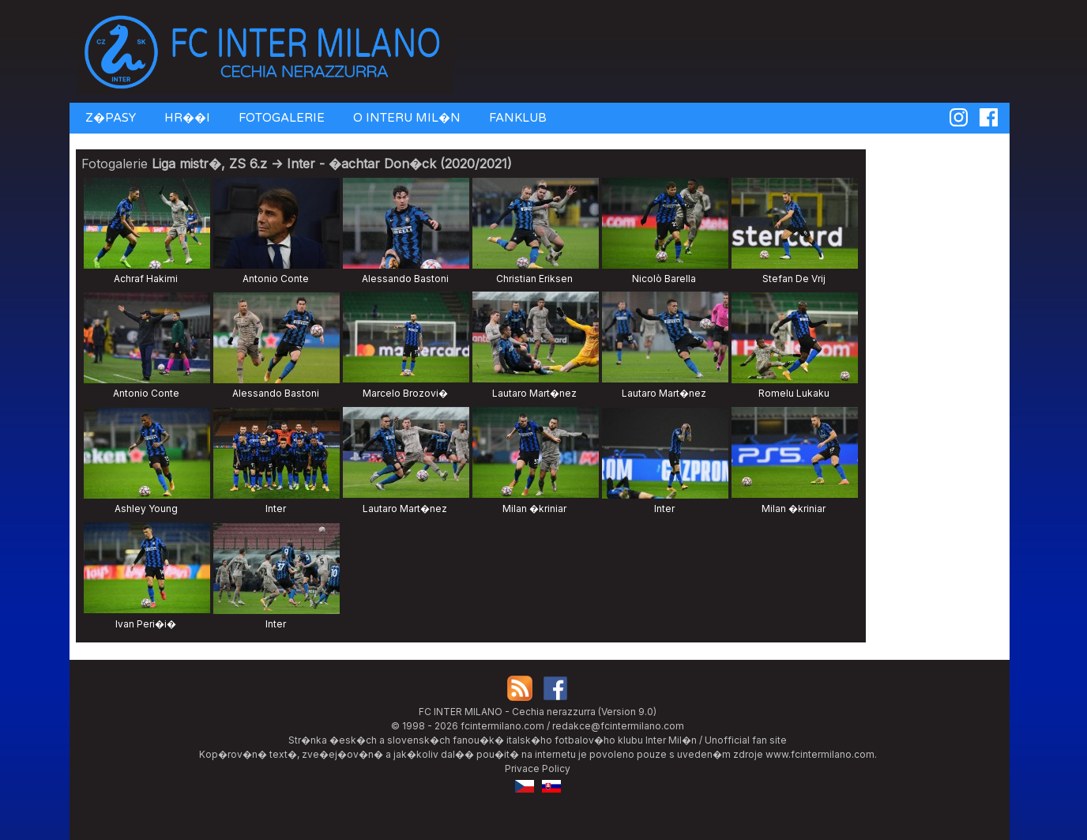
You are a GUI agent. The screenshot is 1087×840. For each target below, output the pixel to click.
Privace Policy (537, 768)
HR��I (185, 118)
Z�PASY (109, 118)
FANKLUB (516, 118)
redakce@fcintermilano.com (618, 726)
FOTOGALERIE (280, 118)
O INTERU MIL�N (405, 118)
